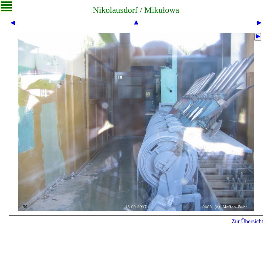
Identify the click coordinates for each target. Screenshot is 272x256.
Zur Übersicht (247, 221)
